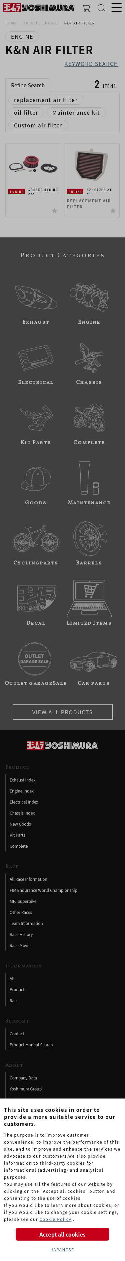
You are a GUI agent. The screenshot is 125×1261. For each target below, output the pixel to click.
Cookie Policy (55, 1219)
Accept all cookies (62, 1234)
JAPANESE (62, 1249)
